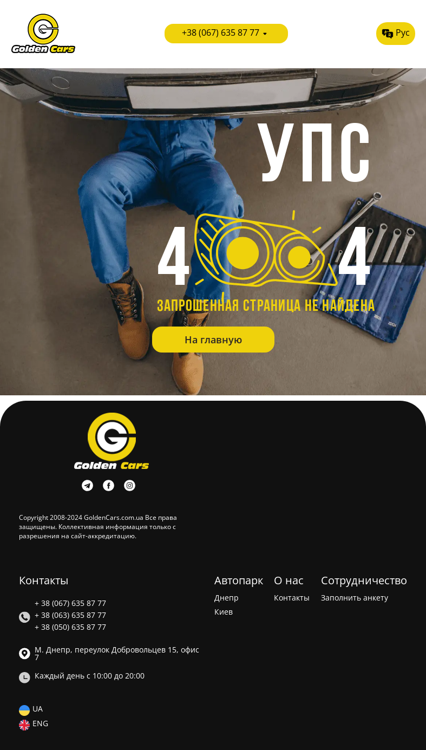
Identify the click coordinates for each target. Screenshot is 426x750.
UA (37, 709)
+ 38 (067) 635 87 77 (70, 603)
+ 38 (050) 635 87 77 (70, 627)
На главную (213, 339)
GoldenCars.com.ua (113, 517)
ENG (40, 724)
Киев (223, 612)
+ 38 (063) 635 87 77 (70, 615)
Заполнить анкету (354, 598)
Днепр (226, 598)
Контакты (292, 598)
